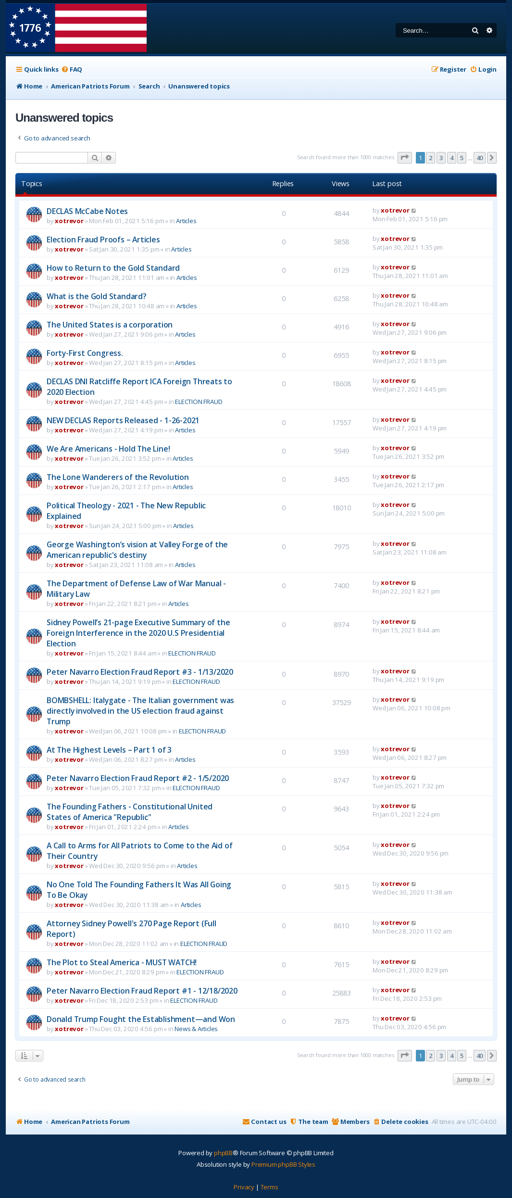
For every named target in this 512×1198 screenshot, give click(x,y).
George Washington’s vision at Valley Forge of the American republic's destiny (137, 549)
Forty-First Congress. (85, 353)
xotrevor (69, 220)
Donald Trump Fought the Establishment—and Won (141, 1019)
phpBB (223, 1152)
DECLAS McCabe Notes (87, 211)
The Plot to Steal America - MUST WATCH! (122, 962)
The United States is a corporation (110, 324)
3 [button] (441, 157)
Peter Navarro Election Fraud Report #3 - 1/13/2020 (140, 672)
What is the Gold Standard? (97, 296)
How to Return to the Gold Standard (113, 268)
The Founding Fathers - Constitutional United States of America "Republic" (129, 811)
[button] (405, 158)
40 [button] (479, 157)
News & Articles (196, 1028)
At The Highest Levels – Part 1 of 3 (109, 749)
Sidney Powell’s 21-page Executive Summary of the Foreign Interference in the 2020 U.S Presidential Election (138, 633)
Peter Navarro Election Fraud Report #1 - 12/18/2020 (142, 990)
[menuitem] (71, 69)
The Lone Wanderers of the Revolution (118, 477)
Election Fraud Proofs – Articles (103, 239)
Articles (186, 220)
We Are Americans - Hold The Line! (108, 448)
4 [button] (451, 157)
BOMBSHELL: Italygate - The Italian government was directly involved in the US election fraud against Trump (140, 711)
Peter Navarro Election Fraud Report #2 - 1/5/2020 (138, 778)
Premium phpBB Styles (283, 1164)
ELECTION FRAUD (198, 401)
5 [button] (461, 157)
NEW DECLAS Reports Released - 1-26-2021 (123, 420)
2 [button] (430, 157)
